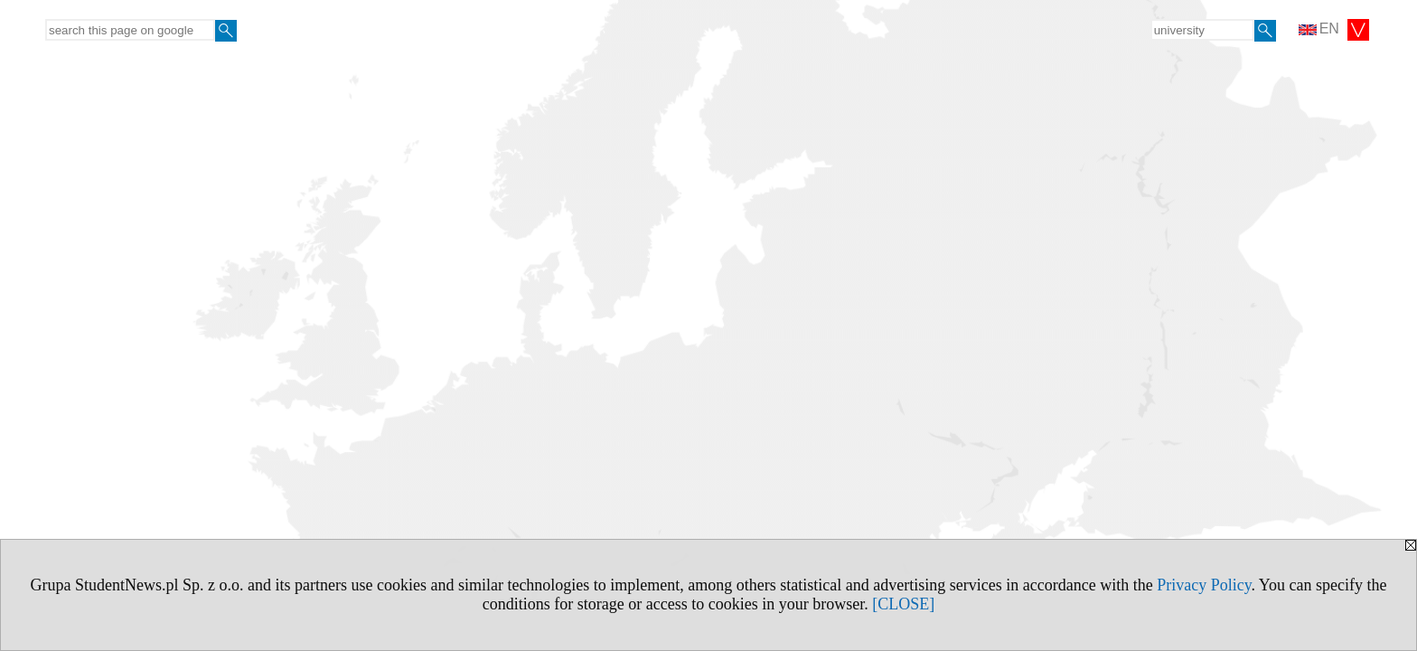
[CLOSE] (903, 604)
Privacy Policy (1204, 585)
